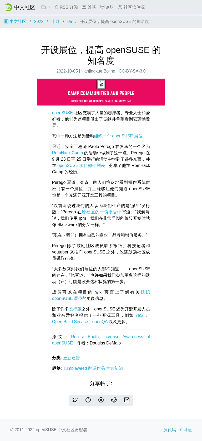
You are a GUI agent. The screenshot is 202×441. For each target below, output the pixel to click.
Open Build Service (70, 321)
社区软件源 (131, 7)
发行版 (75, 309)
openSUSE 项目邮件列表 (81, 165)
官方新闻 (114, 368)
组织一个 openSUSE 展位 (118, 136)
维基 (89, 7)
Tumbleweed (75, 368)
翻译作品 (97, 368)
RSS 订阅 (66, 7)
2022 (39, 21)
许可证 (185, 430)
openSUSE (62, 113)
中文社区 (15, 21)
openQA (100, 321)
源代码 (169, 430)
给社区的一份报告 (100, 212)
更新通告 (71, 358)
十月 (55, 21)
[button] (45, 7)
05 (69, 21)
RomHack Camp (67, 153)
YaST (140, 315)
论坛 (107, 7)
